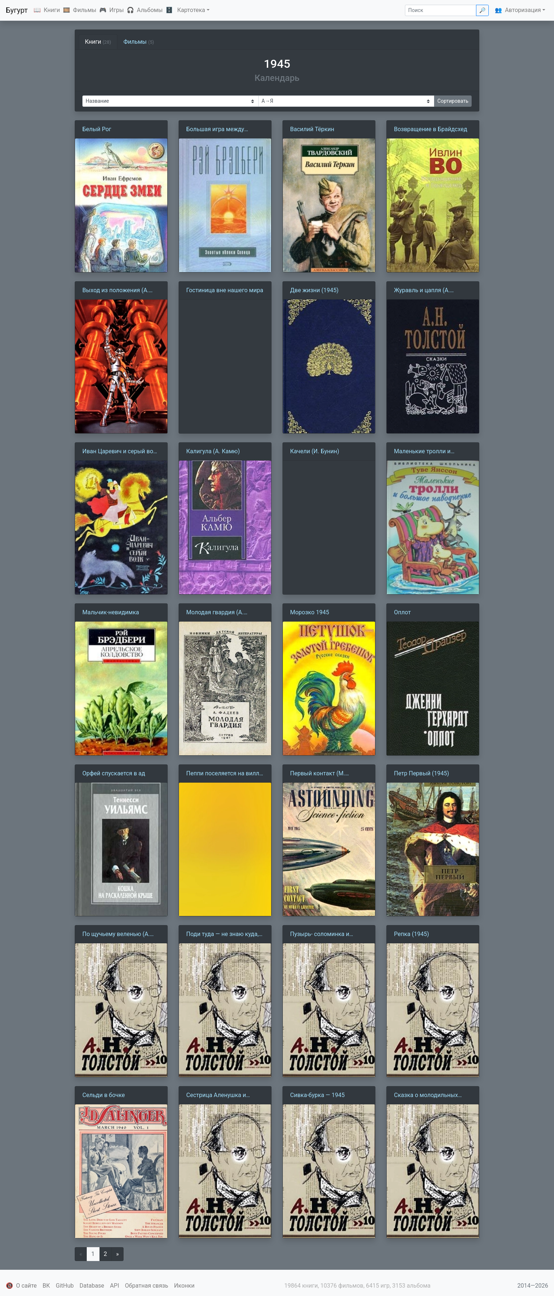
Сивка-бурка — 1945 (317, 1095)
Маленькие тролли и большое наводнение (423, 452)
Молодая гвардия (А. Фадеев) (214, 613)
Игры (116, 10)
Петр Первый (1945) (421, 773)
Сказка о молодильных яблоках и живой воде (426, 1096)
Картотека (191, 10)
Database (91, 1285)
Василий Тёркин (312, 129)
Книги (52, 10)
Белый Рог (96, 129)
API (114, 1285)
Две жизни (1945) (314, 290)
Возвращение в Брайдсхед (430, 129)
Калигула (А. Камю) (213, 451)
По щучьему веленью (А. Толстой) (116, 935)
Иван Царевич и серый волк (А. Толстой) (121, 452)
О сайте (26, 1285)
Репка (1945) (411, 934)
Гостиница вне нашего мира (224, 290)
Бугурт (17, 10)
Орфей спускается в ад (113, 773)
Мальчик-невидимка (110, 612)
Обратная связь (146, 1285)
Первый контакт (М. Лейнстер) (317, 774)
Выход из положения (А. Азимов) (115, 291)
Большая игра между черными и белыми (215, 130)
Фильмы (84, 10)
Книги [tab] (98, 41)
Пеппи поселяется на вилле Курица (224, 774)
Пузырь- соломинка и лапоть (319, 935)
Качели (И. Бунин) (314, 451)
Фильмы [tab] (139, 41)
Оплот (402, 612)
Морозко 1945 (309, 612)
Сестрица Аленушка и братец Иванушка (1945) (219, 1096)
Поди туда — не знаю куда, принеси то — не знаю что (222, 935)
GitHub (65, 1285)
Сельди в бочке (103, 1095)
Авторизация (523, 10)
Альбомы (150, 10)
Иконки (184, 1285)
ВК (46, 1285)
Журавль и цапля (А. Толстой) (422, 291)
